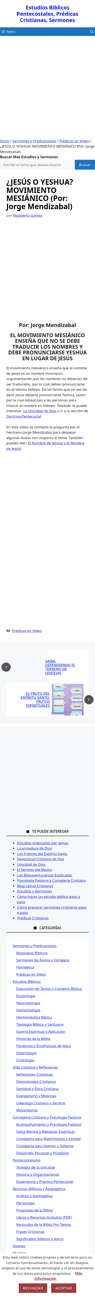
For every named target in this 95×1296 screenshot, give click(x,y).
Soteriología (26, 1053)
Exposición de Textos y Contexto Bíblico (49, 988)
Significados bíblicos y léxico (39, 1238)
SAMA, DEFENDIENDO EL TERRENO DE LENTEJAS (60, 667)
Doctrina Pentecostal (23, 416)
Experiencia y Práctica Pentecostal (44, 1181)
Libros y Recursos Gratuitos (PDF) (44, 1217)
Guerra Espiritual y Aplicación (40, 1031)
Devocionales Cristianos (36, 1081)
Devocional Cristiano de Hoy (40, 859)
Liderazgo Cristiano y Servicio (40, 1103)
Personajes (25, 1203)
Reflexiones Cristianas (34, 1074)
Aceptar (63, 1288)
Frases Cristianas (30, 1231)
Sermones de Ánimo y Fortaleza (42, 960)
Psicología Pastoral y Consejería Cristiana (51, 880)
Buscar (85, 164)
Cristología (25, 1060)
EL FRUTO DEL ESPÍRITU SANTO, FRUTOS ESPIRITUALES (35, 699)
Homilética (25, 967)
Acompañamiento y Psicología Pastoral (48, 1124)
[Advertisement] (47, 88)
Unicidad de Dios (31, 864)
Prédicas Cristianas (33, 918)
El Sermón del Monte (34, 869)
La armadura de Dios (34, 848)
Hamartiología (28, 1010)
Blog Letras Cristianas (35, 885)
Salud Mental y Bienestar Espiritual (45, 1131)
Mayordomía (26, 1110)
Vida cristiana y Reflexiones (35, 1067)
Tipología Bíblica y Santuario (40, 1024)
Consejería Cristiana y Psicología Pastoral (47, 1117)
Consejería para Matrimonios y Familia (48, 1138)
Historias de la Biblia (33, 1038)
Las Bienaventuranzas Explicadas (44, 875)
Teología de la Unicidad (35, 1167)
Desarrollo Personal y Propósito (42, 1153)
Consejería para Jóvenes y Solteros (45, 1145)
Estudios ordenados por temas (42, 843)
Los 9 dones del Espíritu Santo (42, 853)
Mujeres (19, 1253)
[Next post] (89, 700)
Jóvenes (19, 1245)
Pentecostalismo (26, 1160)
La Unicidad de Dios (39, 410)
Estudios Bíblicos (27, 981)
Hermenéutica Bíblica (34, 1017)
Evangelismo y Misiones (36, 1095)
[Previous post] (6, 667)
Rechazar (33, 1288)
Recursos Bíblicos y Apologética (39, 1188)
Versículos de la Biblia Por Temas (43, 1224)
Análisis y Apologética (34, 1195)
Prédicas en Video (74, 141)
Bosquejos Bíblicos (32, 952)
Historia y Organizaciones (37, 1174)
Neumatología (28, 1002)
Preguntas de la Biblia (34, 1210)
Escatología (25, 995)
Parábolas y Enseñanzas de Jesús (43, 1045)
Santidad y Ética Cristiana (37, 1088)
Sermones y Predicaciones (34, 141)
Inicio (4, 141)
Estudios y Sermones (34, 891)
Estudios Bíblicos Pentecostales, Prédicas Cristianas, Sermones (47, 14)
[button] (91, 31)
